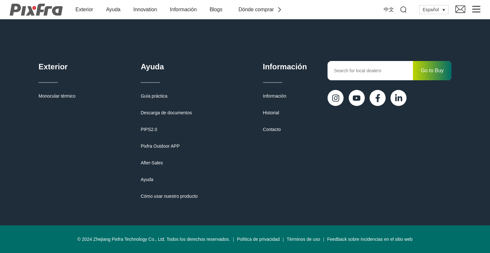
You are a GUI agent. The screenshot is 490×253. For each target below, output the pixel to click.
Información (183, 9)
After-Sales (152, 162)
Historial (271, 112)
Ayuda (113, 9)
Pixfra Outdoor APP (160, 146)
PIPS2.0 (149, 129)
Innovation (145, 9)
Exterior (84, 9)
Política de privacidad (258, 239)
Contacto (272, 129)
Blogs (216, 9)
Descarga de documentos (166, 112)
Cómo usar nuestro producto (169, 196)
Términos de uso (303, 239)
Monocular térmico (57, 96)
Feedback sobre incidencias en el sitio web (370, 239)
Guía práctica (154, 96)
